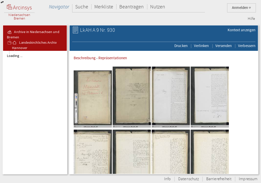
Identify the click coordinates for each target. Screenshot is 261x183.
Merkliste (103, 7)
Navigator (59, 7)
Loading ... (14, 56)
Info (167, 179)
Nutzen (157, 7)
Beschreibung (85, 57)
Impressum (248, 179)
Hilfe (251, 19)
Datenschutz (188, 179)
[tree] (35, 112)
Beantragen (131, 7)
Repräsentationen (112, 57)
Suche (81, 7)
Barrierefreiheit (218, 179)
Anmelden (241, 7)
